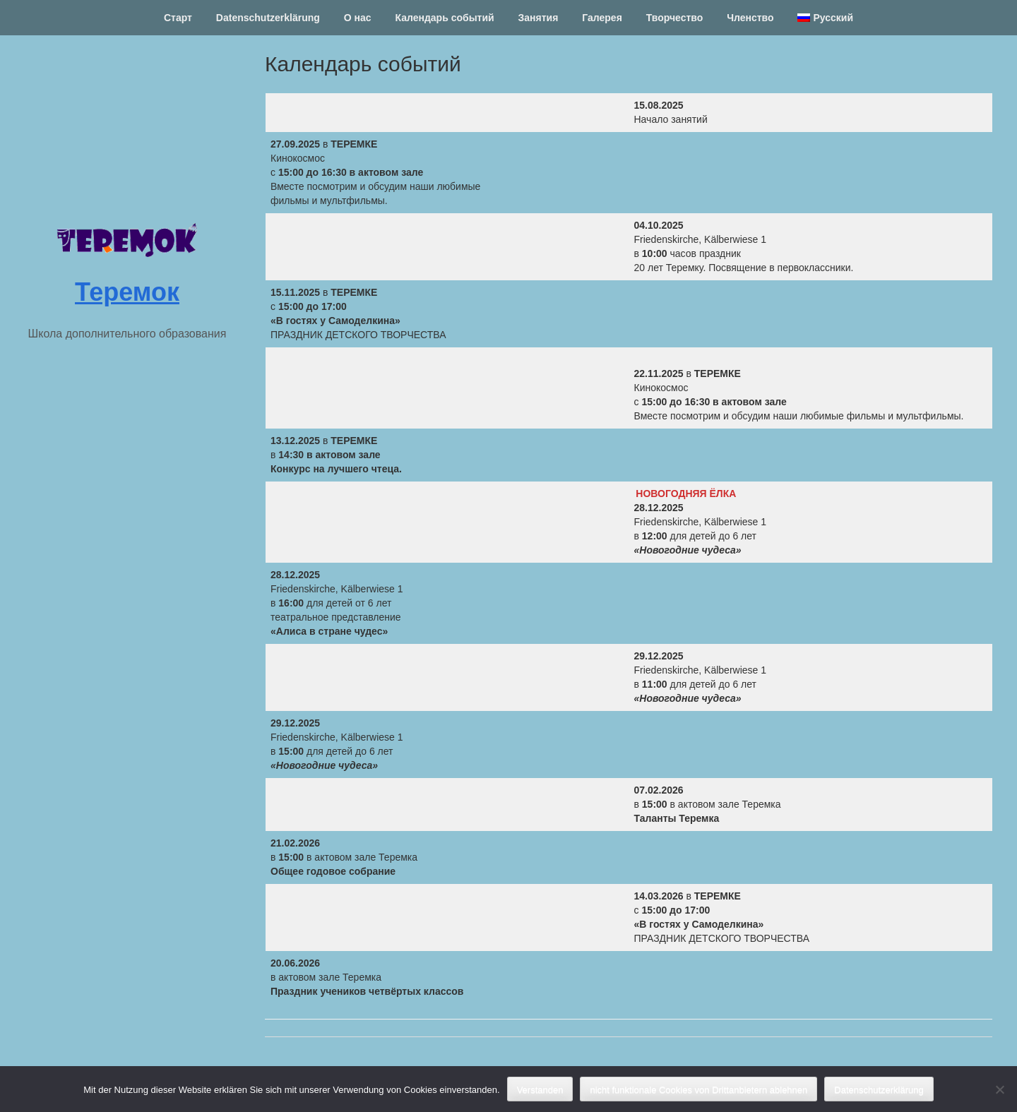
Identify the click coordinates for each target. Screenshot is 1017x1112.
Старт (178, 17)
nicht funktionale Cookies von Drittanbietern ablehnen (698, 1089)
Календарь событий (444, 17)
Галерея (602, 17)
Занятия (538, 17)
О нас (357, 17)
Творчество (674, 17)
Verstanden (540, 1089)
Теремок (127, 291)
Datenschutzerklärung (268, 17)
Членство (750, 17)
